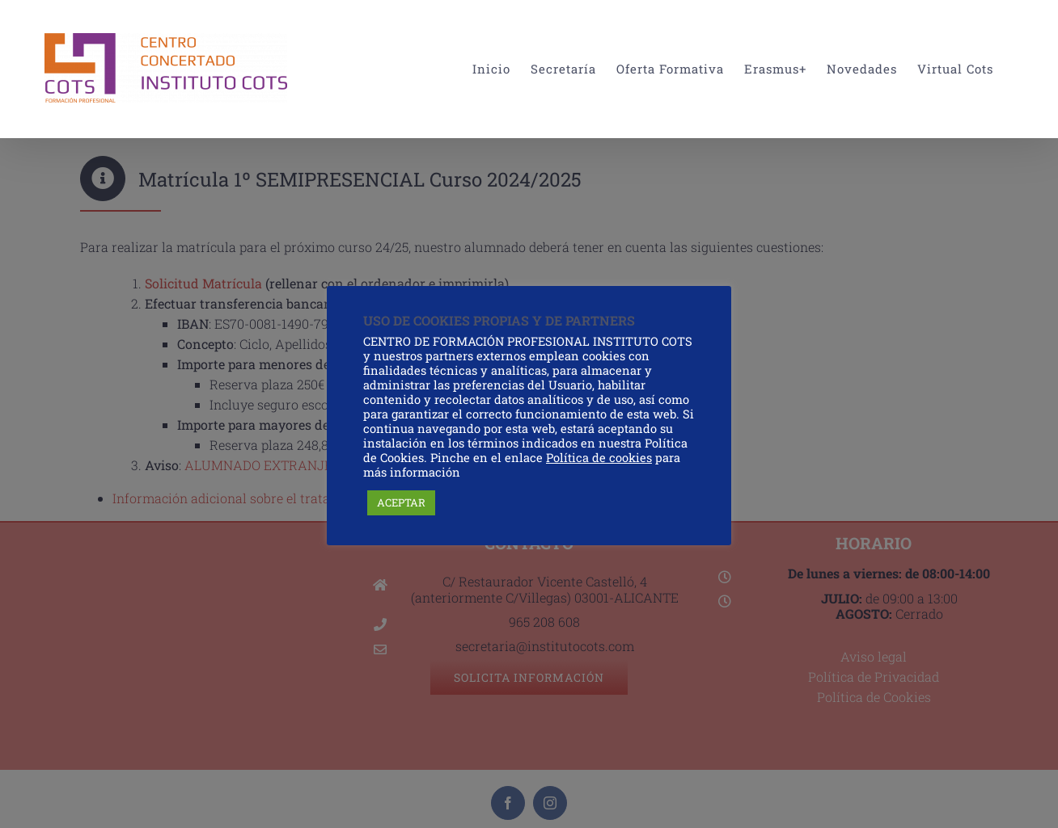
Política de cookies (599, 457)
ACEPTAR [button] (401, 502)
